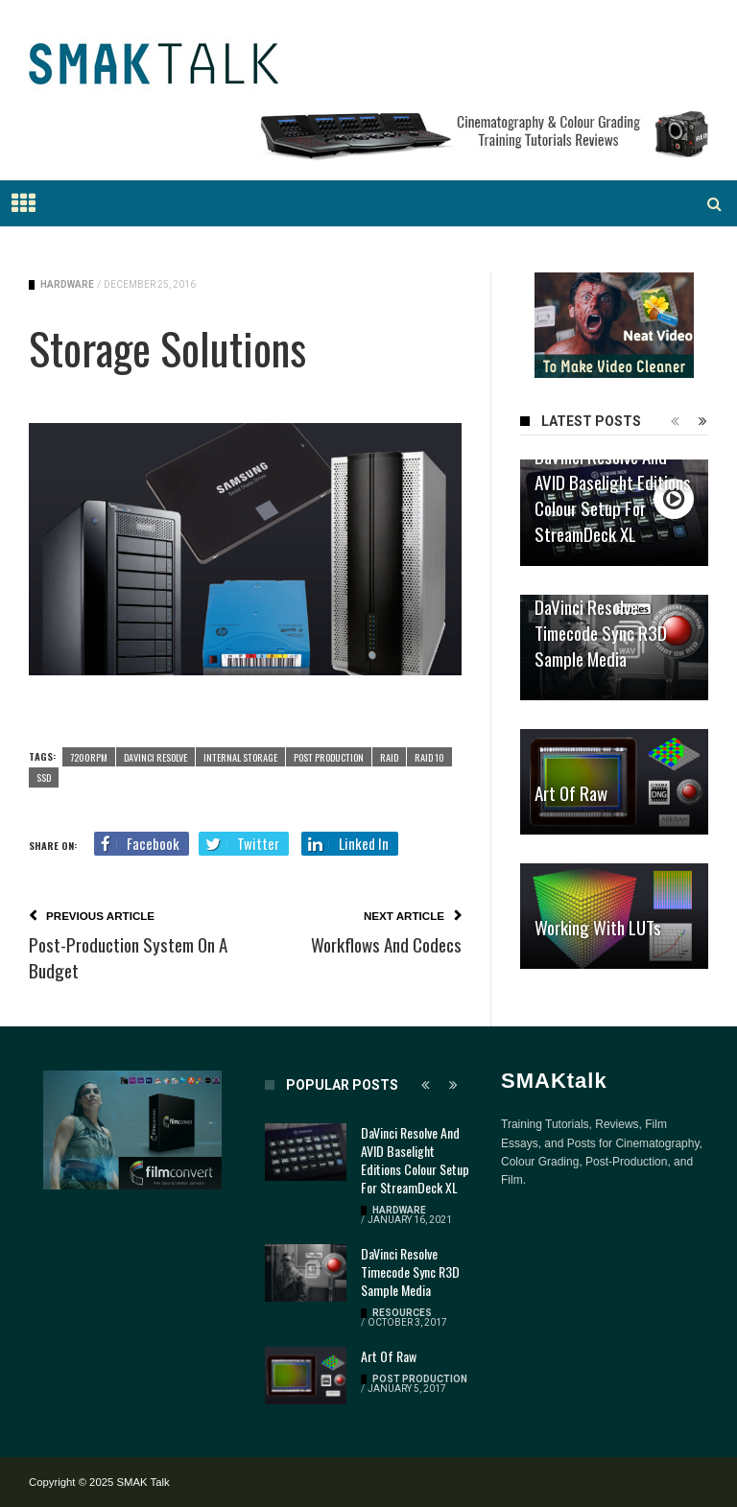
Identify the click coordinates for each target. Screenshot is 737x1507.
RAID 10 (429, 757)
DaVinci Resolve (155, 757)
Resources (402, 1312)
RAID (389, 757)
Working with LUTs (598, 926)
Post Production (329, 757)
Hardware (67, 284)
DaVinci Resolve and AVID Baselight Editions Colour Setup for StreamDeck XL (613, 494)
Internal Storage (240, 757)
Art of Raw (571, 792)
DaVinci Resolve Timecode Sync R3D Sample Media (601, 632)
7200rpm (88, 757)
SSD (43, 777)
